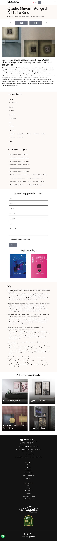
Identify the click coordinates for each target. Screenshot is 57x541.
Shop (28, 485)
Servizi (28, 467)
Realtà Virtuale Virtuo (28, 475)
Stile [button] (10, 122)
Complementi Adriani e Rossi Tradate (19, 161)
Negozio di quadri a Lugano (17, 184)
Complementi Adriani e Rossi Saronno (20, 168)
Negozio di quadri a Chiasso (36, 184)
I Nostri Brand (28, 491)
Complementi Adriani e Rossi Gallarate (20, 164)
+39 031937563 (29, 454)
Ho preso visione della (20, 239)
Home (9, 16)
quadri (12, 110)
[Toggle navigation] (54, 2)
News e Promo (28, 472)
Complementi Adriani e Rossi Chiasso (19, 174)
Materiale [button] (12, 115)
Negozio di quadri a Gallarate (18, 181)
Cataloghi (28, 493)
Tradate (21, 137)
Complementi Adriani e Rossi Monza (19, 158)
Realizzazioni (28, 470)
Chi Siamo (28, 464)
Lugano (29, 133)
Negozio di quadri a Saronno (37, 181)
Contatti (28, 478)
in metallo (13, 118)
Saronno (13, 137)
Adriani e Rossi (14, 102)
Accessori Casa (16, 16)
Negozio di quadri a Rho (39, 174)
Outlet (28, 488)
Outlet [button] (11, 141)
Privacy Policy (26, 239)
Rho (44, 133)
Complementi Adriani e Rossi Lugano (19, 171)
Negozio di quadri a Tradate (35, 178)
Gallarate (21, 133)
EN (36, 2)
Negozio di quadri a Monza (17, 178)
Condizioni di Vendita (28, 499)
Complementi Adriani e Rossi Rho (19, 154)
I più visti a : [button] (12, 130)
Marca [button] (11, 99)
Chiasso (13, 133)
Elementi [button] (11, 107)
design (12, 126)
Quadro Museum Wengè (37, 16)
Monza (37, 133)
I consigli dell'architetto (28, 496)
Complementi (26, 16)
